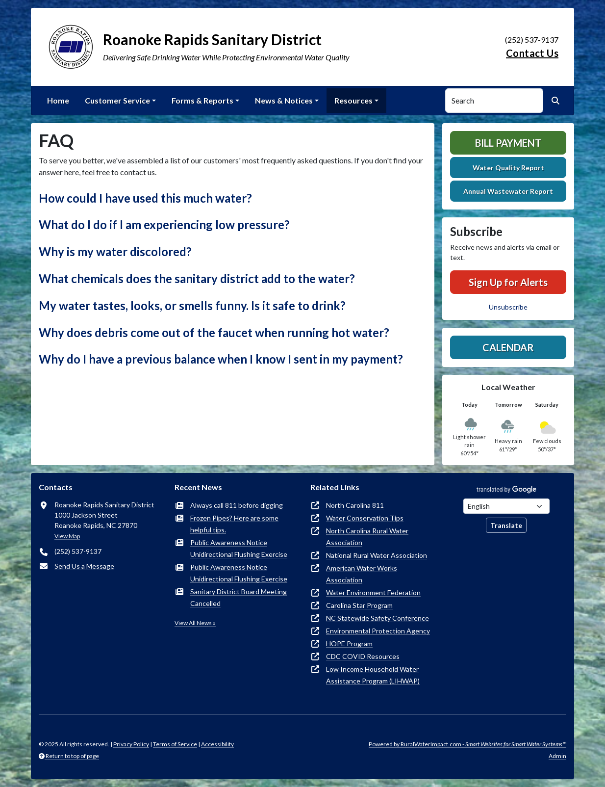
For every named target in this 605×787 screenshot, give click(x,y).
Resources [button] (353, 100)
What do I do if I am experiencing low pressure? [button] (164, 224)
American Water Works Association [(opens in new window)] (361, 574)
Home (58, 100)
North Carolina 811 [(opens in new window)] (355, 505)
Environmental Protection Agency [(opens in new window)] (378, 631)
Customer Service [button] (117, 100)
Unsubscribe (508, 307)
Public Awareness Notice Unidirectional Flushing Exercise (238, 548)
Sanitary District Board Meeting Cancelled (238, 597)
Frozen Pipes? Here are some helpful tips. (234, 524)
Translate (506, 525)
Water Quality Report (508, 167)
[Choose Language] (506, 506)
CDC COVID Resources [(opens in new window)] (363, 656)
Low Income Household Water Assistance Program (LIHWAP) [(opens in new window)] (373, 675)
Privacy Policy (131, 744)
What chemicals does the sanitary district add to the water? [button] (197, 278)
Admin (557, 756)
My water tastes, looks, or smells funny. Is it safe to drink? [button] (192, 305)
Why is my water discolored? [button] (115, 251)
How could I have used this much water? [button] (145, 198)
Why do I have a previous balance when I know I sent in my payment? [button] (221, 359)
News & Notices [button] (284, 100)
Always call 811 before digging (236, 505)
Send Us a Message (84, 566)
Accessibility (217, 744)
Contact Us (532, 53)
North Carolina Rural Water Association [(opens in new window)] (367, 536)
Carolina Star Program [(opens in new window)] (359, 605)
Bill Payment (508, 143)
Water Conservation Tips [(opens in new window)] (364, 518)
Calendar (508, 347)
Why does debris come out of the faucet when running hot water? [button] (214, 332)
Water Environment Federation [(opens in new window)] (373, 592)
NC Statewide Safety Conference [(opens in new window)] (377, 618)
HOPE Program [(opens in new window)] (349, 643)
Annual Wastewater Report (508, 191)
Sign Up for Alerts (508, 282)
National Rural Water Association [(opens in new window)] (376, 555)
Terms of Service (175, 744)
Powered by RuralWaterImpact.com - (467, 744)
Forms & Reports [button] (202, 100)
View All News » (195, 623)
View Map (67, 536)
